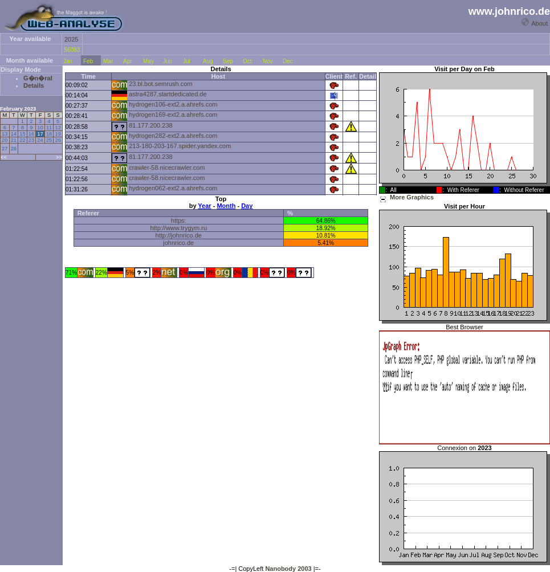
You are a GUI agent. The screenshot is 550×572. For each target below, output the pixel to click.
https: (178, 220)
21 (14, 140)
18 (49, 134)
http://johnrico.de (179, 235)
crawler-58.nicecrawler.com (167, 167)
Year (204, 205)
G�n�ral (37, 78)
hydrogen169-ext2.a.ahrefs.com (173, 114)
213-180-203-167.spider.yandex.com (180, 145)
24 (40, 140)
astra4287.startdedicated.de (167, 94)
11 (49, 127)
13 (4, 134)
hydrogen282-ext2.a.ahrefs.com (173, 135)
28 (14, 149)
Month (226, 205)
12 (57, 127)
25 (49, 140)
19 (57, 134)
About (539, 23)
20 (4, 140)
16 (31, 134)
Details (33, 85)
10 (40, 127)
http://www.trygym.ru (178, 227)
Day (246, 205)
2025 (71, 39)
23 (31, 140)
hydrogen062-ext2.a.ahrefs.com (173, 188)
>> (59, 157)
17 (40, 134)
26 (57, 140)
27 (4, 149)
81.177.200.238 (150, 125)
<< (4, 157)
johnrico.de (178, 242)
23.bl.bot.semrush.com (160, 83)
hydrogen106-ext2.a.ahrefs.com (173, 104)
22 (22, 140)
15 (22, 134)
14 (14, 134)
